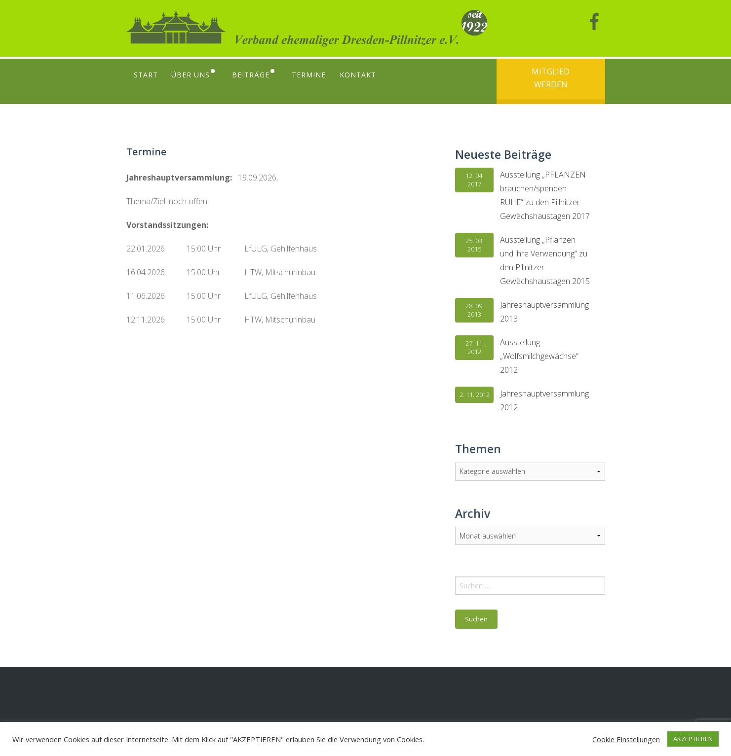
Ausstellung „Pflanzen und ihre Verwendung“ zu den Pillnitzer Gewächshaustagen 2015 (545, 260)
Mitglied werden (551, 78)
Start (146, 74)
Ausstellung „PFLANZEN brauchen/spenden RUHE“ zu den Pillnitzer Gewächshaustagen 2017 (545, 195)
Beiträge (254, 74)
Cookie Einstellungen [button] (626, 739)
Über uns (192, 74)
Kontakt (365, 74)
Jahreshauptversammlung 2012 (544, 400)
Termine (315, 74)
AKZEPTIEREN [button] (693, 738)
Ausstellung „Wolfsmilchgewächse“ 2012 (539, 356)
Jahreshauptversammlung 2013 (544, 311)
